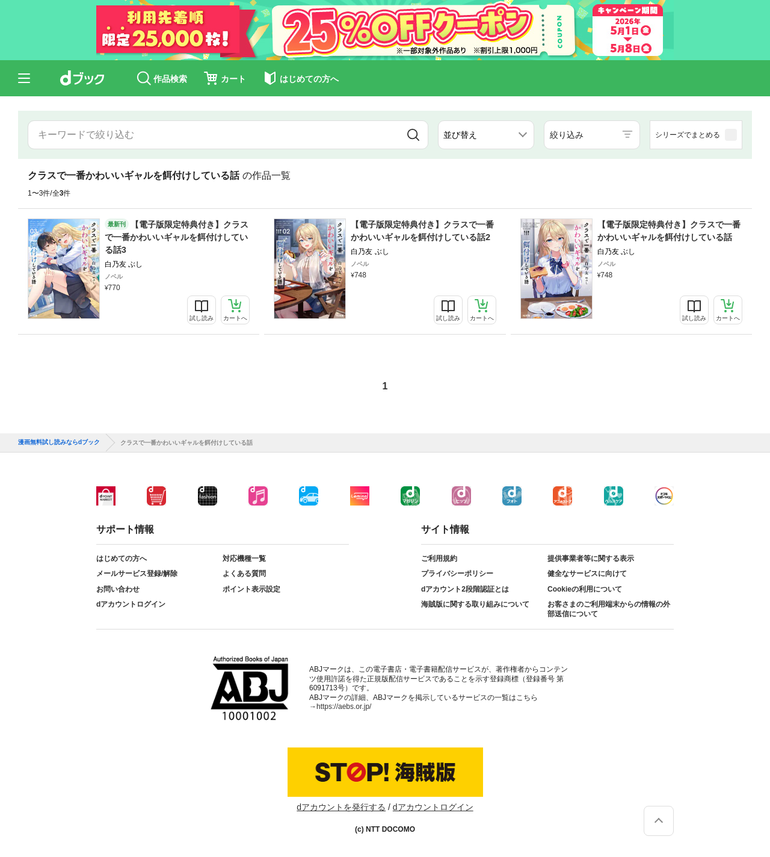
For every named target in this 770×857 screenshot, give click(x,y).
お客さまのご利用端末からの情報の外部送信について (608, 609)
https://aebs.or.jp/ (343, 706)
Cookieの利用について (584, 589)
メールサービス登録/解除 (136, 573)
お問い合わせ (118, 589)
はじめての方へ (121, 558)
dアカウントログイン (130, 604)
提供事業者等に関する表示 (590, 558)
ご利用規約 (439, 558)
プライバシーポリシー (457, 573)
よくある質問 (244, 573)
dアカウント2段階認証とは (465, 589)
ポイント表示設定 (251, 589)
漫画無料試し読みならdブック (59, 442)
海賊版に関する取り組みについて (475, 604)
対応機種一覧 (244, 558)
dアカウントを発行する (341, 807)
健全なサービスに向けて (587, 573)
